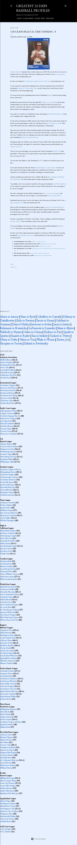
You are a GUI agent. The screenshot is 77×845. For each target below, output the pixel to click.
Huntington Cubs (7, 808)
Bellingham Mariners (8, 709)
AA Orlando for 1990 (54, 123)
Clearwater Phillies (7, 589)
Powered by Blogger (38, 839)
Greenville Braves (7, 482)
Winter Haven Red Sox (9, 620)
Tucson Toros (5, 431)
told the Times (15, 221)
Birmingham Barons (8, 472)
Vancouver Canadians (8, 433)
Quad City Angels (7, 650)
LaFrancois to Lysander (42, 328)
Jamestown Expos (7, 750)
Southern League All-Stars (10, 469)
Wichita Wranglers (7, 520)
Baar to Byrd (28, 317)
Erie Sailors (4, 742)
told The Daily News (59, 184)
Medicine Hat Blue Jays (9, 793)
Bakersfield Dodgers (8, 530)
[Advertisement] (38, 287)
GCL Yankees (5, 831)
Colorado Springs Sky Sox (10, 416)
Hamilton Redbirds (8, 747)
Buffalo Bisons (6, 359)
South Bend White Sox (9, 655)
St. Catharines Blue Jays (9, 760)
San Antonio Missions (8, 512)
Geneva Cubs (5, 745)
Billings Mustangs (7, 778)
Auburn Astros (6, 734)
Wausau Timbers (6, 663)
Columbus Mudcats (8, 479)
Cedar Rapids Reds (8, 637)
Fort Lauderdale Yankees (9, 594)
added (50, 95)
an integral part (60, 74)
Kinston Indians (6, 566)
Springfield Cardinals (8, 658)
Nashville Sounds (7, 372)
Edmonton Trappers (8, 418)
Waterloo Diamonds (8, 660)
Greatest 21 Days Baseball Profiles (33, 8)
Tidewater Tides (6, 400)
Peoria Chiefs (5, 648)
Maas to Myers (65, 328)
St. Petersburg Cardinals (9, 609)
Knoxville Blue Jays (7, 487)
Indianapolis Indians (8, 365)
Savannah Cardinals (8, 694)
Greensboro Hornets (8, 688)
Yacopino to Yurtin (11, 343)
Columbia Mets (6, 676)
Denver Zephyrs (6, 362)
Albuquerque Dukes (8, 410)
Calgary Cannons (7, 413)
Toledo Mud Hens (7, 403)
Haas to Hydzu (20, 324)
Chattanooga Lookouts (9, 477)
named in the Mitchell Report (54, 207)
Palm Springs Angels (8, 535)
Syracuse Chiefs (6, 398)
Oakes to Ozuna (33, 332)
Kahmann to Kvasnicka (13, 328)
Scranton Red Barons (8, 387)
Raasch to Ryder (20, 336)
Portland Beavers (7, 426)
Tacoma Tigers (6, 428)
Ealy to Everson (25, 320)
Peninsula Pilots (6, 571)
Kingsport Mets (6, 813)
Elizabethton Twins (7, 806)
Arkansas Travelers (7, 502)
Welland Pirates (6, 768)
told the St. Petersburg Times (27, 88)
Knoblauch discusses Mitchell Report (43, 255)
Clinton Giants (6, 640)
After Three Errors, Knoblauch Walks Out (39, 253)
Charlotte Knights (7, 474)
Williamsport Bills (7, 461)
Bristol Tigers (5, 801)
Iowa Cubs (4, 367)
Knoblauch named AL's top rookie (48, 243)
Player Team (39, 18)
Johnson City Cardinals (9, 811)
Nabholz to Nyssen (11, 332)
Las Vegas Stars (6, 421)
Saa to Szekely (40, 336)
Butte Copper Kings (8, 780)
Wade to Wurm (46, 339)
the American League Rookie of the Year (37, 81)
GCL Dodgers (6, 829)
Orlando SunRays (7, 495)
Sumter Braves (5, 699)
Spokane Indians (6, 724)
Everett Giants (5, 719)
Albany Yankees (6, 444)
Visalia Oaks (5, 553)
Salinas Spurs (5, 543)
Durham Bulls (5, 561)
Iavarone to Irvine (41, 324)
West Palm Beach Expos (9, 617)
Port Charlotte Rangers (9, 604)
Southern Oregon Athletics (11, 722)
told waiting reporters (24, 235)
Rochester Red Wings (9, 395)
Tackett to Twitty (60, 336)
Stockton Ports (6, 551)
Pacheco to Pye (52, 332)
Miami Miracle (5, 599)
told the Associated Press (29, 137)
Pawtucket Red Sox (8, 390)
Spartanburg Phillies (8, 696)
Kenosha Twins (6, 643)
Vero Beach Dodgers (8, 614)
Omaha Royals (6, 377)
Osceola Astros (6, 602)
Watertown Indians (7, 765)
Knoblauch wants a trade (45, 246)
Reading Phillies (6, 459)
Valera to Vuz (27, 339)
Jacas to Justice (61, 324)
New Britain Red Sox (8, 456)
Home (18, 18)
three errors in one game (51, 193)
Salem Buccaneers (7, 576)
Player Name (27, 18)
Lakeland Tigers (6, 597)
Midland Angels (6, 510)
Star (15, 267)
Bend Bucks (5, 711)
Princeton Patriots (7, 819)
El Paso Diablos (6, 505)
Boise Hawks (5, 714)
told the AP (57, 151)
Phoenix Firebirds (7, 423)
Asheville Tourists (7, 671)
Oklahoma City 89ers (8, 375)
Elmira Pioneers (6, 739)
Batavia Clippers (6, 737)
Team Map (49, 18)
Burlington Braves (7, 635)
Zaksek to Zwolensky (36, 343)
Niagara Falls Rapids (8, 752)
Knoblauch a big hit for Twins (38, 241)
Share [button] (11, 264)
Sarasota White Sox (7, 612)
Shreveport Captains (8, 515)
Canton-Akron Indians (9, 446)
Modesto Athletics (7, 533)
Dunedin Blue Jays (7, 592)
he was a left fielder (54, 195)
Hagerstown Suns (7, 449)
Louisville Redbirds (7, 370)
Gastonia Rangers (7, 686)
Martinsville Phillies (8, 816)
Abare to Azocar (9, 317)
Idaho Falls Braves (7, 790)
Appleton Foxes (6, 630)
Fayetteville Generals (8, 683)
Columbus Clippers (8, 385)
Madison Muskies (7, 645)
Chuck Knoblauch (16, 72)
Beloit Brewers (6, 632)
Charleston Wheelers (8, 681)
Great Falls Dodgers (8, 785)
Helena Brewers (6, 788)
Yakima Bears (5, 727)
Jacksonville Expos (7, 484)
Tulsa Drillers (5, 518)
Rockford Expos (6, 653)
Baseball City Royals (8, 586)
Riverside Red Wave (8, 541)
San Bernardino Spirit (8, 546)
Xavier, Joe (63, 339)
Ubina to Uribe (8, 339)
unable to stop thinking (49, 102)
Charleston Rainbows (8, 678)
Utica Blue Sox (6, 762)
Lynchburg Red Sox (8, 569)
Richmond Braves (7, 393)
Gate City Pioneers (7, 783)
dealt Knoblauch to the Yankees (45, 168)
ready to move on (16, 147)
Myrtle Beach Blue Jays (9, 691)
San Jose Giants (6, 548)
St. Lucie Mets (5, 607)
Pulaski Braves (5, 821)
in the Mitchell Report (55, 114)
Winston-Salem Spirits (8, 579)
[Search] (65, 5)
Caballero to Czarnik (49, 317)
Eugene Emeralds (7, 717)
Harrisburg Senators (8, 451)
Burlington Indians (7, 803)
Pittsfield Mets (6, 757)
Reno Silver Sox (6, 538)
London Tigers (6, 454)
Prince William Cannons (9, 574)
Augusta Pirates (6, 673)
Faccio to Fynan (45, 320)
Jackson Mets (5, 507)
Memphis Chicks (7, 492)
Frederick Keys (6, 563)
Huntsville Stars (6, 490)
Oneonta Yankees (7, 755)
